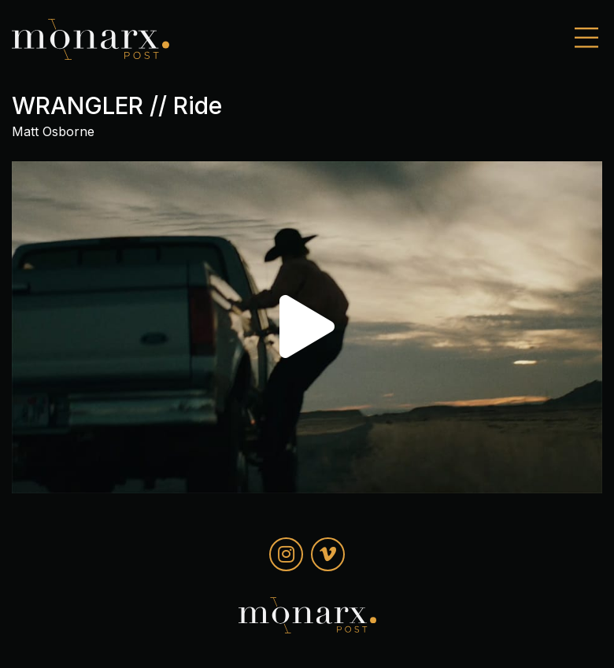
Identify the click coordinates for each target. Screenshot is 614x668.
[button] (307, 327)
